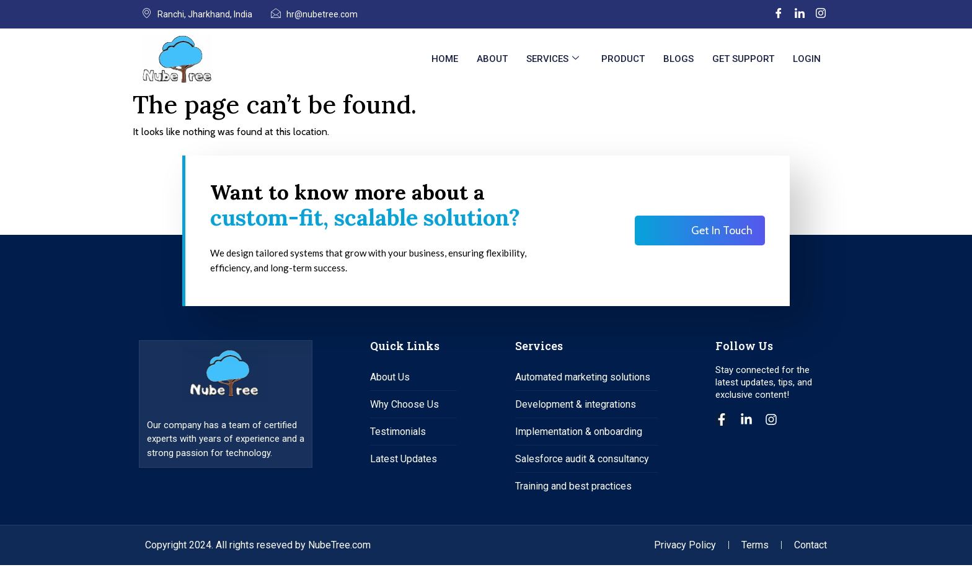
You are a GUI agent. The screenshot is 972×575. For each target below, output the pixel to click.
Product (623, 58)
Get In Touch (722, 236)
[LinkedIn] (799, 14)
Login (807, 58)
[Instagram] (820, 14)
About (492, 58)
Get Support (743, 58)
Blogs (678, 58)
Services (552, 58)
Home (444, 58)
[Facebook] (778, 14)
